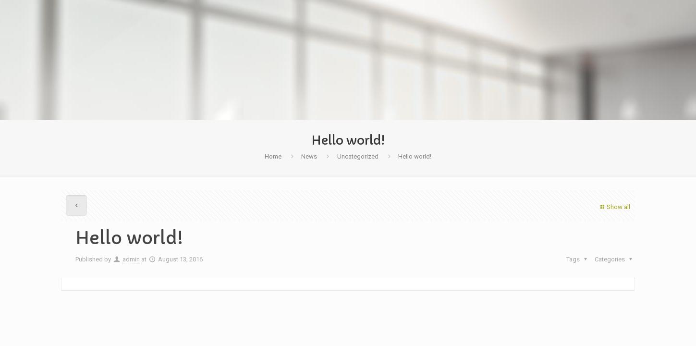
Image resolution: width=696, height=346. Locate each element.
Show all (614, 206)
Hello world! (414, 156)
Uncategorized (358, 156)
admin (131, 259)
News (309, 156)
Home (273, 156)
